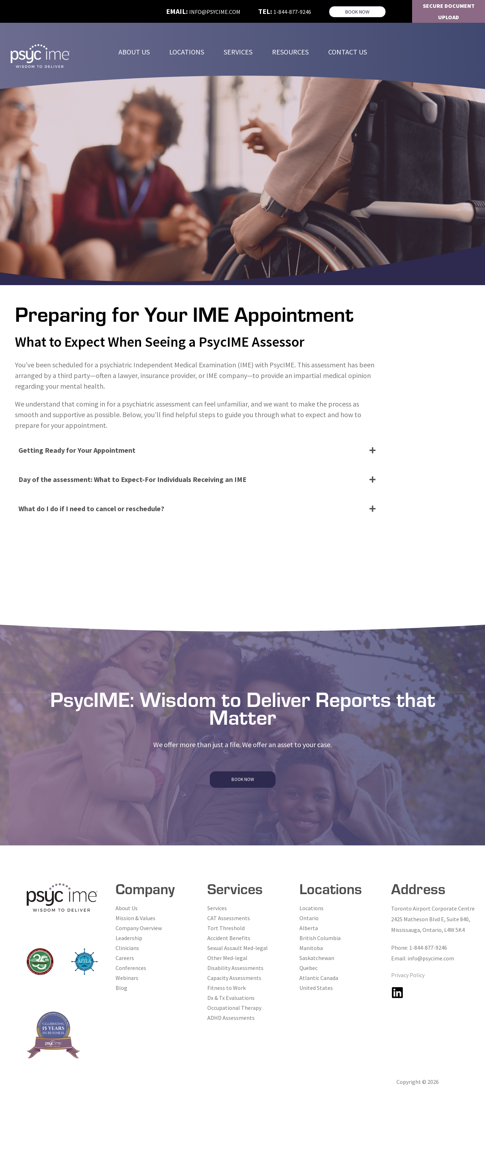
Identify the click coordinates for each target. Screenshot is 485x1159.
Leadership (129, 938)
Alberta (308, 928)
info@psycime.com (214, 11)
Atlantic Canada (318, 977)
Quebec (308, 967)
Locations (311, 908)
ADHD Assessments (231, 1017)
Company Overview (139, 928)
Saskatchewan (316, 957)
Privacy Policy (408, 975)
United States (316, 987)
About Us (127, 908)
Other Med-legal (227, 957)
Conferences (131, 967)
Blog (121, 987)
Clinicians (127, 947)
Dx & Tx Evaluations (231, 997)
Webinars (127, 977)
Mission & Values (135, 918)
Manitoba (311, 947)
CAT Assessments (228, 918)
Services (217, 908)
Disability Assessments (235, 967)
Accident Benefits (228, 938)
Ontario (309, 918)
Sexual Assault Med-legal (237, 947)
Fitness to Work (226, 987)
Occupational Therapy (234, 1007)
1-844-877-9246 (292, 11)
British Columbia (320, 938)
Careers (125, 957)
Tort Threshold (226, 928)
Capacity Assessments (234, 977)
